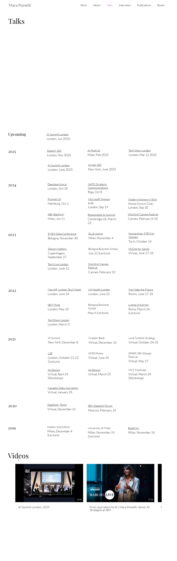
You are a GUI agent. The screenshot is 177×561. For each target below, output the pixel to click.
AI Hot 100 (94, 165)
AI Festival (93, 134)
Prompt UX (54, 199)
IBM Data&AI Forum (100, 406)
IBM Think (54, 305)
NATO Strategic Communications (98, 186)
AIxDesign (54, 370)
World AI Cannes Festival (143, 214)
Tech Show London (139, 134)
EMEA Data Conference (62, 234)
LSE (50, 353)
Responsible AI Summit (101, 215)
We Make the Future (141, 289)
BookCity (133, 428)
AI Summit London (58, 134)
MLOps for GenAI (138, 249)
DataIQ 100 (54, 151)
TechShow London (58, 320)
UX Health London (99, 289)
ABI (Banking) (56, 214)
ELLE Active (95, 233)
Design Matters (57, 249)
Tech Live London (58, 264)
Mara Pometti (20, 5)
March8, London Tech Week (64, 289)
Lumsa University (138, 305)
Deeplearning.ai (57, 184)
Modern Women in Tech (142, 199)
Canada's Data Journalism (63, 388)
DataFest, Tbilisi (57, 405)
